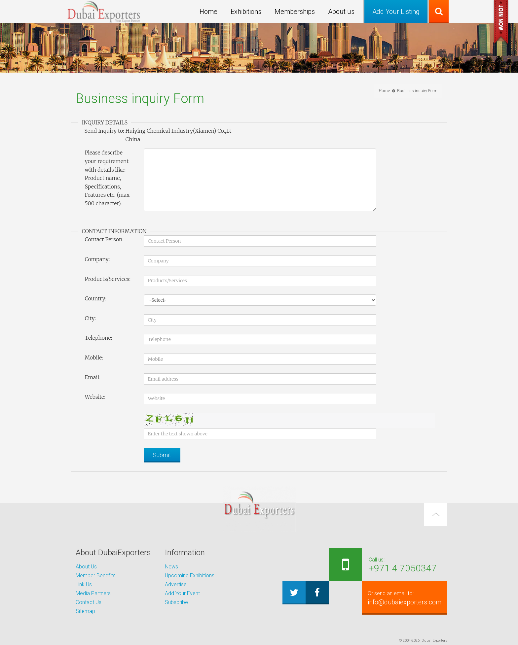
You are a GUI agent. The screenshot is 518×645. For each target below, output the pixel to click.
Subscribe (176, 602)
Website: (95, 396)
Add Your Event (182, 593)
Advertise (176, 584)
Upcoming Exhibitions (189, 575)
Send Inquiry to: (104, 130)
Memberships (295, 12)
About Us (86, 566)
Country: (95, 298)
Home (208, 12)
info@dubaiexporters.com (399, 597)
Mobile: (94, 357)
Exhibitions (246, 12)
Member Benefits (96, 575)
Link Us (84, 584)
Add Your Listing (396, 12)
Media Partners (93, 593)
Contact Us (88, 602)
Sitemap (85, 611)
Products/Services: (107, 279)
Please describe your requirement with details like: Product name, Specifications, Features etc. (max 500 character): (107, 178)
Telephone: (98, 337)
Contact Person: (104, 239)
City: (90, 318)
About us (341, 12)
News (171, 566)
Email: (92, 377)
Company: (97, 259)
